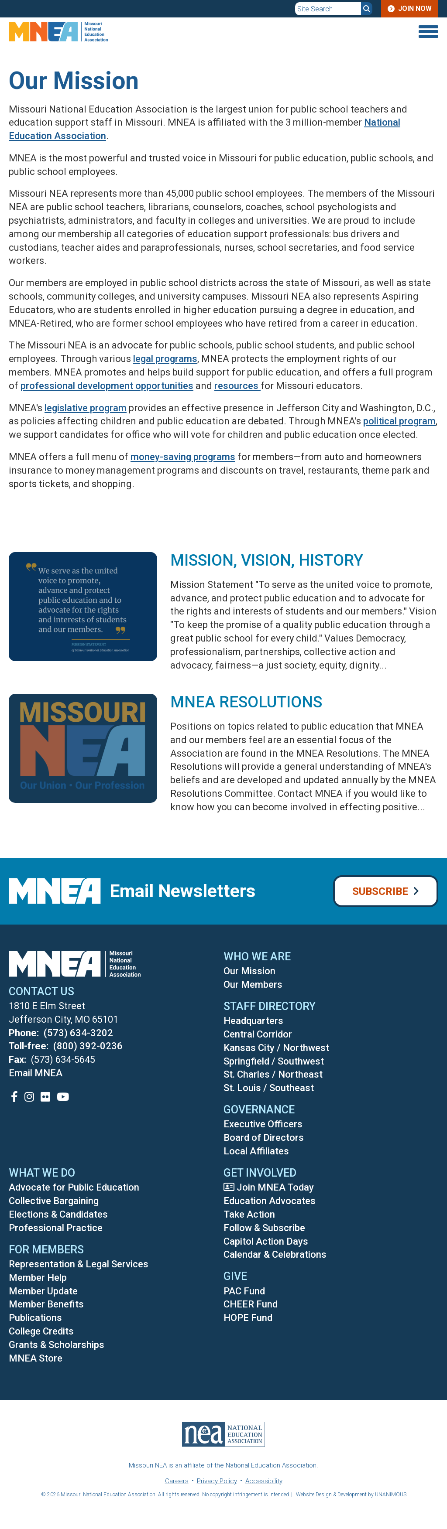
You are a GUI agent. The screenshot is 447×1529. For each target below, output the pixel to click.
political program (399, 421)
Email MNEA (35, 1073)
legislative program (86, 408)
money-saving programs (183, 456)
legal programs (165, 358)
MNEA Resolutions (246, 702)
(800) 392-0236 (88, 1046)
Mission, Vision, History (266, 560)
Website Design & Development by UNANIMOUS (351, 1494)
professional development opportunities (107, 385)
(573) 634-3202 (78, 1032)
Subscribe (380, 891)
